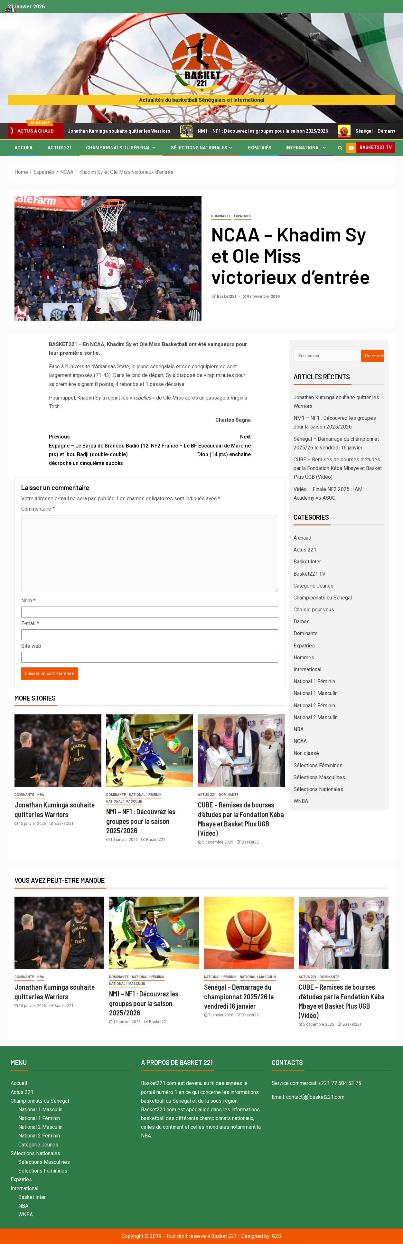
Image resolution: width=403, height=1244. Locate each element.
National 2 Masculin (316, 717)
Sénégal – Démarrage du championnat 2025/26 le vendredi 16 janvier (239, 996)
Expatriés (259, 147)
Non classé (306, 753)
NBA (40, 794)
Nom (28, 601)
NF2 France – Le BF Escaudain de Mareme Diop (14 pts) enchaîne (200, 444)
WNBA (301, 801)
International (303, 147)
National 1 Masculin (124, 801)
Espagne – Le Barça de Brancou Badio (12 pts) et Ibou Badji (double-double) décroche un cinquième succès (99, 449)
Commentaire (38, 509)
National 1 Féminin (145, 794)
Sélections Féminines (318, 765)
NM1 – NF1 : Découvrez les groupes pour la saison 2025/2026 (261, 131)
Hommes (304, 658)
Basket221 (227, 296)
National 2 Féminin (314, 705)
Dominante (221, 216)
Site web (31, 646)
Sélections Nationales (199, 147)
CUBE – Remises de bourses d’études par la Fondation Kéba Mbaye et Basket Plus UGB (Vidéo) (338, 468)
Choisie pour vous (314, 610)
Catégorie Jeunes (313, 586)
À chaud (302, 538)
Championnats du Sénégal (118, 147)
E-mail (30, 623)
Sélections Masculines (319, 777)
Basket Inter (307, 562)
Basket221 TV (309, 574)
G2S (276, 1236)
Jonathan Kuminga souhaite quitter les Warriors (117, 131)
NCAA (300, 741)
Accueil (23, 147)
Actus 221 (60, 147)
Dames (302, 621)
